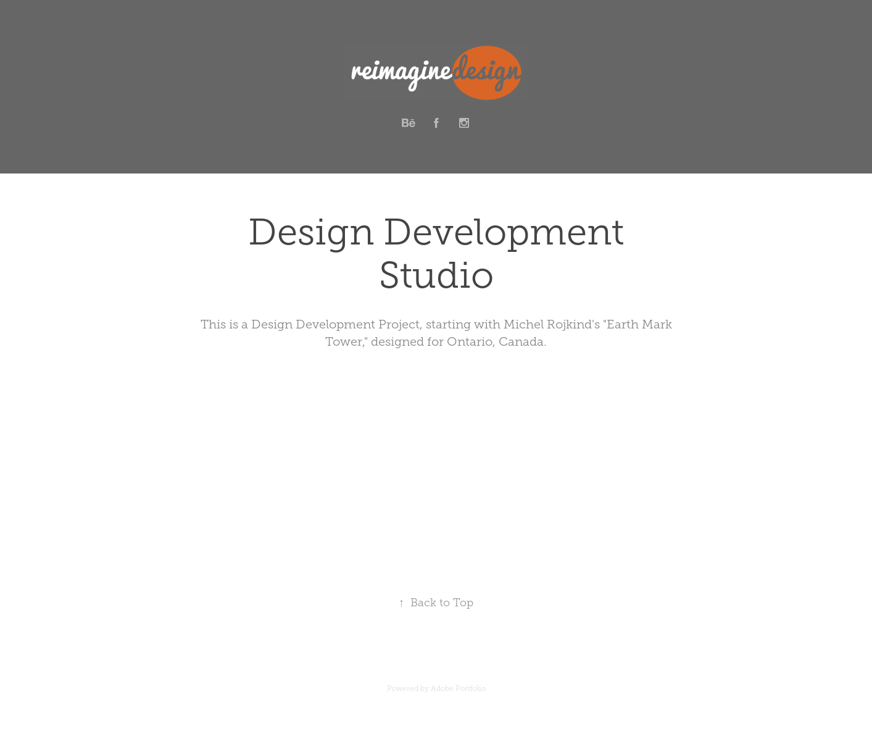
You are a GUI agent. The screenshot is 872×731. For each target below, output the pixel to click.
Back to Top (436, 602)
